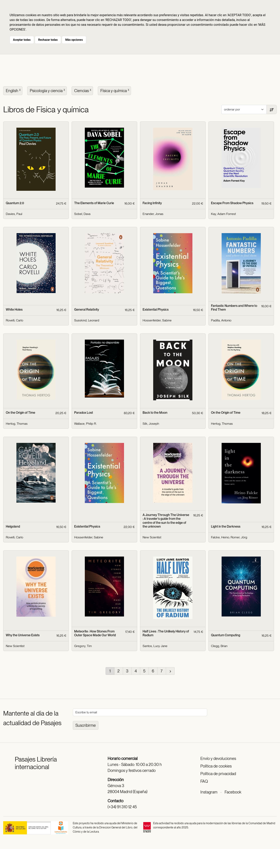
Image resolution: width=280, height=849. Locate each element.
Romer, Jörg (239, 537)
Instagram (208, 792)
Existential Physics (156, 309)
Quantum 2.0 (15, 203)
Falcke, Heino (220, 537)
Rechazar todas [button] (48, 39)
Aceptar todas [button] (22, 39)
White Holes (14, 309)
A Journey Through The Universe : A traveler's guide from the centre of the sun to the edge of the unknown (166, 520)
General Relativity (86, 309)
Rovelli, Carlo (14, 320)
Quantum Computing (225, 635)
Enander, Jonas (153, 214)
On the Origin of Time (20, 413)
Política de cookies (216, 766)
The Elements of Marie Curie (94, 203)
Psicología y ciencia (48, 90)
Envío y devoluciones (218, 758)
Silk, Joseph (151, 423)
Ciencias (83, 90)
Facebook (233, 792)
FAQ (204, 781)
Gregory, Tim (83, 646)
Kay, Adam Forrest (223, 214)
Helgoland (13, 526)
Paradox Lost (83, 413)
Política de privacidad (218, 773)
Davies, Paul (14, 214)
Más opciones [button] (74, 39)
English (13, 90)
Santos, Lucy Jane (155, 646)
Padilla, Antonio (221, 320)
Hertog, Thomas (17, 423)
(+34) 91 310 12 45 (122, 806)
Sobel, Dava (82, 214)
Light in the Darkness (225, 526)
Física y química (115, 90)
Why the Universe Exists (23, 635)
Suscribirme (85, 725)
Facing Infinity (152, 203)
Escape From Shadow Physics (232, 203)
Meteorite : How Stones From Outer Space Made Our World (95, 633)
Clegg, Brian (219, 646)
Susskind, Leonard (86, 320)
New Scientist (152, 537)
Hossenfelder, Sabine (157, 320)
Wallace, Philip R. (85, 423)
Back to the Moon (155, 413)
